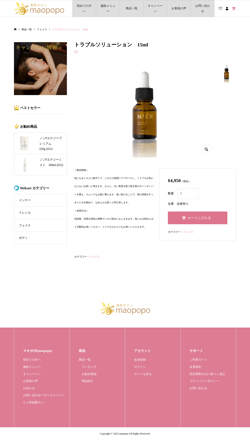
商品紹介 (88, 381)
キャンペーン (155, 8)
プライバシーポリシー (204, 381)
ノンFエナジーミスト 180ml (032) (51, 162)
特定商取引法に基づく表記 (207, 374)
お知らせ (29, 388)
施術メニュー (108, 8)
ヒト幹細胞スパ (33, 402)
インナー (25, 200)
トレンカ (25, 212)
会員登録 (140, 359)
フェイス (95, 256)
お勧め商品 (89, 374)
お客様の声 (178, 8)
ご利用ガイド (198, 359)
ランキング (89, 366)
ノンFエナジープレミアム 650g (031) (51, 143)
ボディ (23, 237)
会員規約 (195, 366)
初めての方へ (84, 8)
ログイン (140, 366)
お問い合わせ (202, 8)
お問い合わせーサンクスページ (44, 395)
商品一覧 (132, 8)
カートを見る (143, 374)
